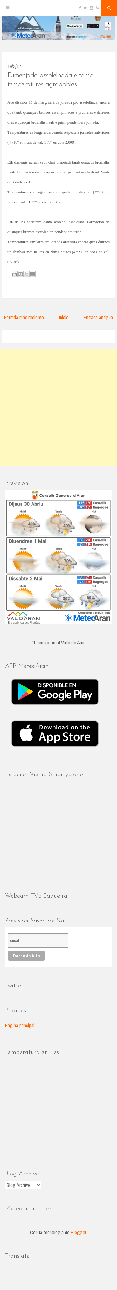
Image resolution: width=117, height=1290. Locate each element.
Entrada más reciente (24, 317)
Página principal (19, 1025)
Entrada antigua (98, 317)
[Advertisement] (58, 407)
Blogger (78, 1232)
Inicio (64, 317)
